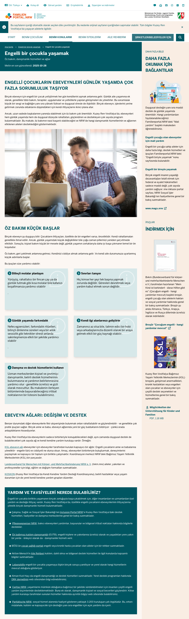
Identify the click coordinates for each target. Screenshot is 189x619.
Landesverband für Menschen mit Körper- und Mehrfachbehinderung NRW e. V (48, 464)
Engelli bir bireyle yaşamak (29, 47)
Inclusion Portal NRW (71, 512)
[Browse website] (180, 37)
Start (11, 37)
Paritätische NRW (22, 601)
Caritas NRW (19, 587)
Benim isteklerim (90, 37)
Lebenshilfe (18, 564)
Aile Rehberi (37, 553)
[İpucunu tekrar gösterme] (182, 27)
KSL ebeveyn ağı (14, 447)
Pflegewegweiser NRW (24, 523)
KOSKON (10, 474)
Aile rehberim (117, 37)
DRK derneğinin (20, 579)
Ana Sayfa (9, 47)
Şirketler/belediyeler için (153, 37)
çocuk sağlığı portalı (32, 545)
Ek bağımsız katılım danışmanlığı (30, 534)
